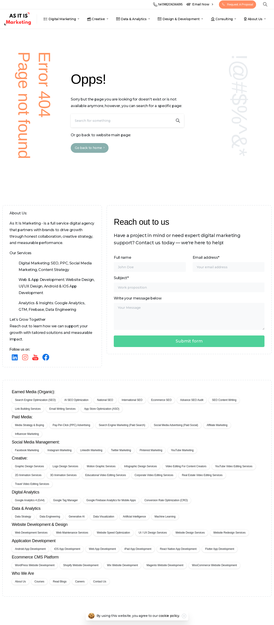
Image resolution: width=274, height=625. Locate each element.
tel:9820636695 (168, 4)
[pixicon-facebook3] (46, 357)
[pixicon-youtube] (35, 357)
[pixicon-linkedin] (15, 357)
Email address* (228, 263)
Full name (150, 263)
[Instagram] (25, 357)
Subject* (189, 284)
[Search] (121, 120)
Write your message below (189, 313)
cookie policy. (169, 619)
